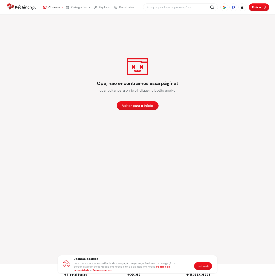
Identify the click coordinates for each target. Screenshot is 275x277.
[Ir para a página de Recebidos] (124, 7)
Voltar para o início (137, 105)
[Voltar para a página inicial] (138, 105)
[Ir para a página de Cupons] (53, 7)
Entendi (203, 266)
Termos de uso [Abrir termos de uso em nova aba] (102, 270)
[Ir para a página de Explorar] (102, 7)
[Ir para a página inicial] (21, 7)
